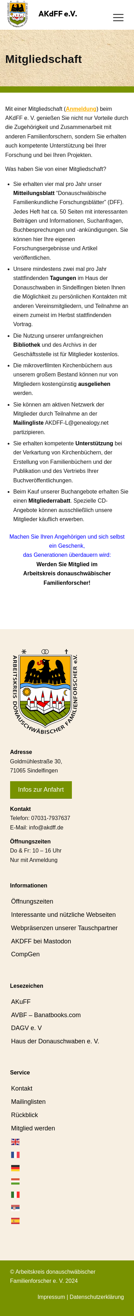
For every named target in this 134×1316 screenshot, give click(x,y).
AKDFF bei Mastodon (41, 941)
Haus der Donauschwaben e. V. (55, 1041)
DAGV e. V (26, 1027)
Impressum (51, 1297)
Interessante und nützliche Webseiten (63, 914)
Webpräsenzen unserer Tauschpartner (64, 928)
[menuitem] (118, 17)
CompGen (25, 954)
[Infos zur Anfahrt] (41, 790)
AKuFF (21, 1001)
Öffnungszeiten (32, 901)
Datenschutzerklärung (97, 1297)
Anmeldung (81, 109)
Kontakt (21, 1088)
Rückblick (24, 1115)
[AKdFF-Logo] (18, 14)
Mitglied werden (33, 1128)
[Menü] (118, 17)
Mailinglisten (28, 1101)
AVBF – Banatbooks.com (46, 1015)
